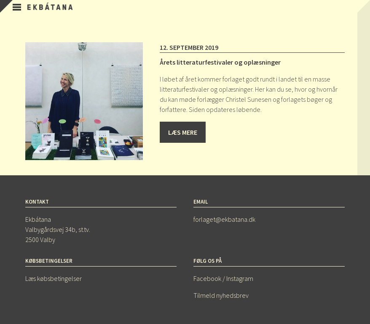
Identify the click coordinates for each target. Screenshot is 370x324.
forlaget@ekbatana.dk (224, 219)
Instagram (239, 278)
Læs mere (182, 132)
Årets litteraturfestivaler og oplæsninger (220, 62)
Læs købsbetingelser (53, 278)
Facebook (207, 278)
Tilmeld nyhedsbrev (221, 295)
